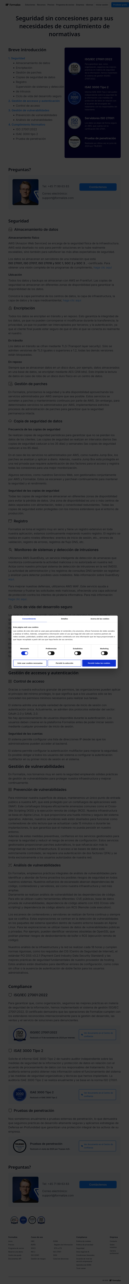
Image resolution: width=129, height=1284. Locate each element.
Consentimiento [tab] (29, 619)
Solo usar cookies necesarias (30, 663)
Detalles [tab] (64, 619)
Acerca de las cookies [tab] (100, 619)
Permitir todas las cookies (99, 663)
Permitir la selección (64, 663)
